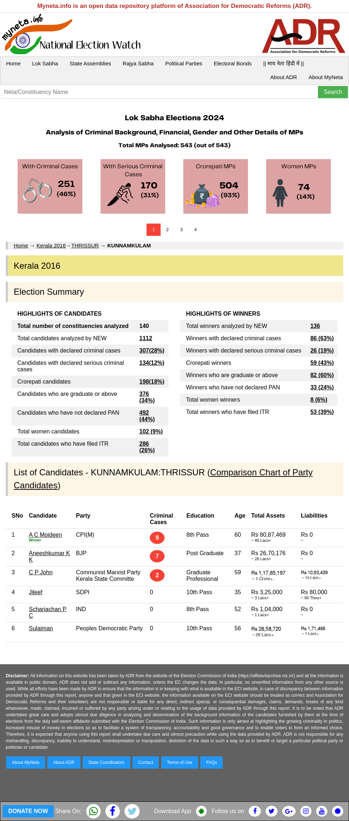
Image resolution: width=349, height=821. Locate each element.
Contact (145, 762)
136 (315, 326)
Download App (172, 811)
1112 (145, 338)
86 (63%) (322, 338)
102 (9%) (151, 431)
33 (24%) (322, 387)
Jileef (35, 592)
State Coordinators (106, 762)
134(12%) (151, 363)
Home (13, 63)
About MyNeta (326, 77)
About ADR (283, 77)
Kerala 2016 (51, 245)
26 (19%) (322, 350)
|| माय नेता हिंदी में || (283, 63)
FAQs (211, 762)
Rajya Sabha (138, 63)
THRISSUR (85, 245)
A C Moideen (45, 535)
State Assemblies (90, 63)
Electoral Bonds (233, 63)
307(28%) (151, 350)
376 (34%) (147, 397)
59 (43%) (322, 363)
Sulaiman (41, 628)
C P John (41, 572)
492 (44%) (147, 416)
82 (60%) (322, 375)
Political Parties (183, 63)
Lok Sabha (45, 63)
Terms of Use (180, 762)
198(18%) (151, 382)
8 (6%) (318, 400)
